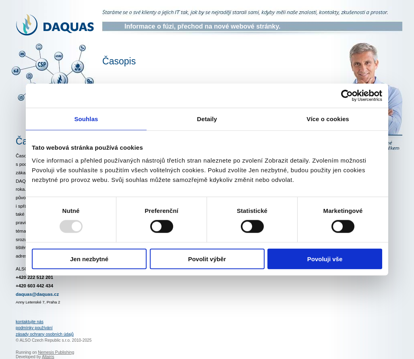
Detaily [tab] (207, 119)
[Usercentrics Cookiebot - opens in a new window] (347, 96)
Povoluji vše (325, 258)
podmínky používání (34, 328)
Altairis (48, 357)
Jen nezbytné (89, 258)
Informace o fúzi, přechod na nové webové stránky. (202, 26)
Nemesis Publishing (56, 352)
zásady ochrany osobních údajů (45, 334)
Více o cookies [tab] (327, 119)
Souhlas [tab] (86, 119)
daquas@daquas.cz (37, 294)
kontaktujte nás (29, 322)
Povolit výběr (207, 258)
